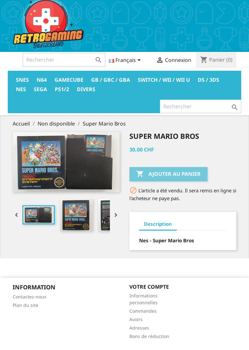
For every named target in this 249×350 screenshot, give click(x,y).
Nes (21, 89)
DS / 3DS (208, 79)
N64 (42, 79)
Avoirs (136, 319)
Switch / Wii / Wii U (164, 79)
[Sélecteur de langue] (126, 61)
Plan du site (25, 305)
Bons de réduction (149, 336)
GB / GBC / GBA (110, 79)
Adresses (139, 328)
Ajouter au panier (168, 174)
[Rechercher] (64, 59)
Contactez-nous (29, 297)
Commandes (143, 311)
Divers (86, 89)
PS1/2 (62, 89)
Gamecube (68, 79)
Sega (40, 89)
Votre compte (149, 286)
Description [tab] (158, 224)
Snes (22, 79)
